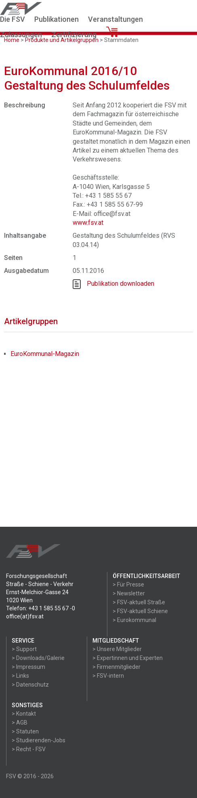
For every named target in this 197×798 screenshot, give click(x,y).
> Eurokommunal (134, 620)
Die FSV (12, 19)
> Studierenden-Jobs (38, 740)
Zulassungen (21, 34)
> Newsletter (129, 593)
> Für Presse (128, 584)
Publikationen (56, 19)
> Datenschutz (30, 684)
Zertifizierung (73, 34)
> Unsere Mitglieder (117, 649)
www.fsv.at (88, 222)
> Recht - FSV (29, 749)
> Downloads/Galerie (38, 658)
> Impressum (28, 667)
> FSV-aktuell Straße (139, 602)
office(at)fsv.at (25, 616)
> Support (24, 649)
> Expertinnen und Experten (127, 658)
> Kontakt (24, 713)
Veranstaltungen (115, 19)
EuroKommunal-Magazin (44, 354)
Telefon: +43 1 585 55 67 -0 (40, 608)
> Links (20, 675)
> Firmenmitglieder (116, 667)
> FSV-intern (108, 675)
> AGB (19, 722)
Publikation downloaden (120, 283)
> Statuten (25, 731)
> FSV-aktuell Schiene (140, 611)
